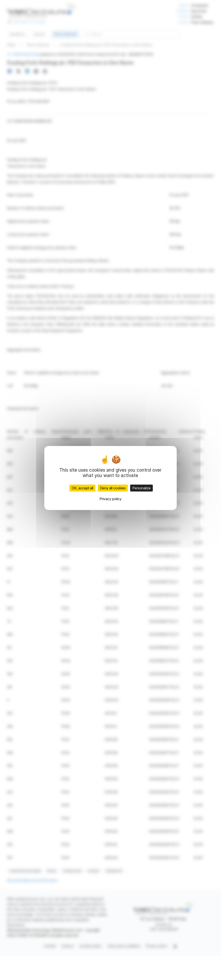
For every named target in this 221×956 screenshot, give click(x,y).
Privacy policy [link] (110, 499)
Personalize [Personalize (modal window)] (141, 488)
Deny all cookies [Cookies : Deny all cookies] (113, 488)
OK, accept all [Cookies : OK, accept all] (82, 488)
